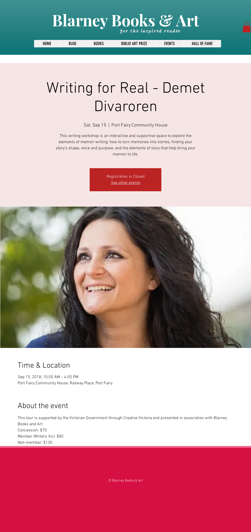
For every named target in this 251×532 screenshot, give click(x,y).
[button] (246, 27)
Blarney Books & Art (125, 19)
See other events (125, 182)
